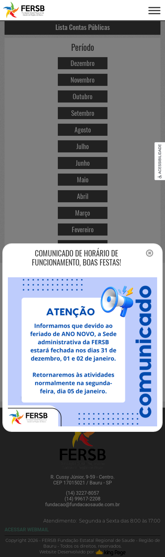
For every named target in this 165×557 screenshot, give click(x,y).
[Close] (149, 253)
